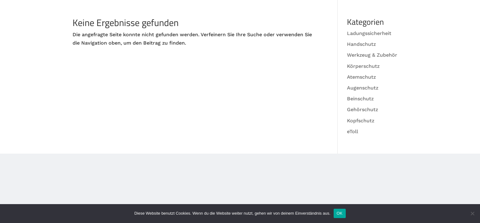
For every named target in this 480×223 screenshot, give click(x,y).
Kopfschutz (360, 121)
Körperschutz (363, 66)
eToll (352, 131)
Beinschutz (360, 99)
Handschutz (361, 44)
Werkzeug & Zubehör (372, 55)
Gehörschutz (362, 109)
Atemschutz (361, 77)
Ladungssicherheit (369, 33)
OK (340, 213)
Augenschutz (362, 88)
